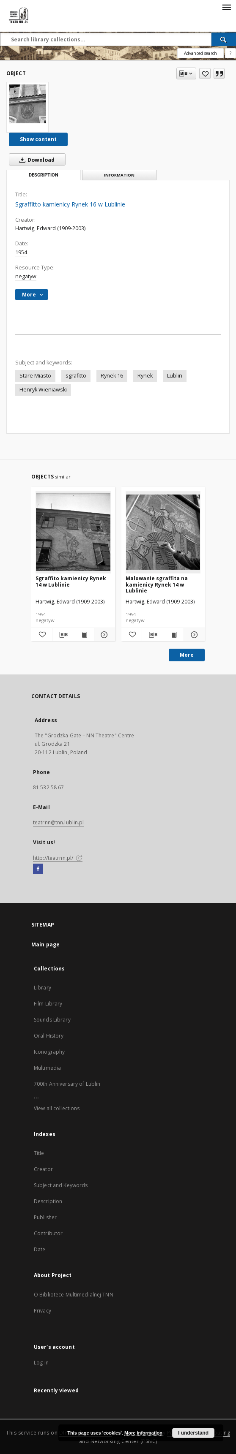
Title (39, 1153)
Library (42, 987)
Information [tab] (119, 175)
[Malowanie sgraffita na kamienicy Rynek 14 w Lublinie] (163, 532)
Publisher (45, 1217)
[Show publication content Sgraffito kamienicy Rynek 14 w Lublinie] (83, 634)
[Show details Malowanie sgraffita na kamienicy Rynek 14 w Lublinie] (193, 634)
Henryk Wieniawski (43, 389)
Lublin (174, 375)
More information (143, 1432)
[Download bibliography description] (62, 634)
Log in (41, 1362)
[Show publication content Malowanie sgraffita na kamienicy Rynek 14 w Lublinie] (173, 634)
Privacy (42, 1310)
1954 (21, 252)
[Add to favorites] (205, 73)
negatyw (25, 276)
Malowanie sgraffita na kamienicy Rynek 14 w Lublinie (157, 584)
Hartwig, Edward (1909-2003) (50, 228)
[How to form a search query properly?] (230, 53)
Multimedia (47, 1067)
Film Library (48, 1003)
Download (35, 160)
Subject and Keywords (61, 1185)
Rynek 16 (112, 375)
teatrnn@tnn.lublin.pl (58, 822)
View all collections (57, 1108)
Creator (43, 1169)
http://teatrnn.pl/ (57, 858)
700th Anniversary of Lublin (67, 1083)
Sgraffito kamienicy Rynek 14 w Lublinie (71, 581)
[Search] (223, 39)
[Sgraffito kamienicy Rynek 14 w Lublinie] (73, 532)
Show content (38, 139)
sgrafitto (76, 375)
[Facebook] (38, 869)
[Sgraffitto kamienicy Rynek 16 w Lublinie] (27, 103)
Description (48, 1201)
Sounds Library (52, 1019)
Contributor (48, 1233)
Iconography (49, 1051)
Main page (45, 944)
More (187, 654)
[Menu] (226, 7)
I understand (193, 1433)
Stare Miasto (35, 375)
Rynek (145, 375)
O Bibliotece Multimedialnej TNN (73, 1294)
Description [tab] (43, 175)
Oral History (48, 1035)
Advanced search (200, 53)
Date (39, 1249)
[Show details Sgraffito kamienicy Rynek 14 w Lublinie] (103, 634)
